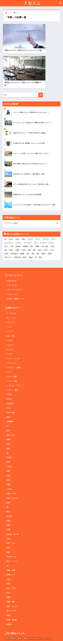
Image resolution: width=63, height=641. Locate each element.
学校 (8, 436)
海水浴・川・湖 (12, 495)
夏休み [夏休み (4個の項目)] (11, 208)
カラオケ (10, 300)
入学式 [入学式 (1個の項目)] (52, 205)
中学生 (9, 354)
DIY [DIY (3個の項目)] (5, 197)
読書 (8, 559)
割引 (8, 390)
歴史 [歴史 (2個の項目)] (28, 212)
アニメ (9, 286)
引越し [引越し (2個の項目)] (40, 208)
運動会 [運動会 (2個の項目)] (31, 216)
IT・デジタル (11, 272)
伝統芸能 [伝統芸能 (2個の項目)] (18, 205)
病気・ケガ (11, 504)
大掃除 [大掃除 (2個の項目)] (17, 208)
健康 (8, 377)
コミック (10, 304)
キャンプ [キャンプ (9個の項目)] (37, 197)
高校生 (9, 586)
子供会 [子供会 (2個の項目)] (23, 208)
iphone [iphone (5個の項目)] (11, 197)
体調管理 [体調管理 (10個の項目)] (25, 205)
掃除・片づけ (12, 454)
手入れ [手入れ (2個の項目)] (52, 208)
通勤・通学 (11, 563)
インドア (10, 290)
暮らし (9, 472)
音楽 (8, 577)
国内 (8, 404)
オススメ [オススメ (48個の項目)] (30, 197)
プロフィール (12, 253)
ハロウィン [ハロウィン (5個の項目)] (18, 201)
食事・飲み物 (12, 581)
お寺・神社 (11, 295)
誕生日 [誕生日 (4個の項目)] (24, 216)
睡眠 (8, 513)
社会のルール (12, 518)
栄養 (8, 481)
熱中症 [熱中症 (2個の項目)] (43, 212)
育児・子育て (12, 550)
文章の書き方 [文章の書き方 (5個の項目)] (14, 212)
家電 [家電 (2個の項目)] (29, 208)
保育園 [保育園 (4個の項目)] (37, 205)
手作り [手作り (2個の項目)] (46, 208)
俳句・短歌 (11, 372)
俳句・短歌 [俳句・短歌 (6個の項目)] (45, 205)
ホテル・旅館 (12, 336)
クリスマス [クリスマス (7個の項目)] (46, 197)
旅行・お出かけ (12, 459)
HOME (31, 632)
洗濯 (8, 491)
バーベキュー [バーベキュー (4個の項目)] (27, 201)
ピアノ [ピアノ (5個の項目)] (35, 201)
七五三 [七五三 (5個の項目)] (6, 205)
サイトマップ (12, 244)
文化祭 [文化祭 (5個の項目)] (6, 212)
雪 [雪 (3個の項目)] (35, 216)
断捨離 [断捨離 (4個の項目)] (22, 212)
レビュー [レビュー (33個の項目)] (51, 201)
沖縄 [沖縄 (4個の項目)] (33, 212)
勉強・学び (11, 395)
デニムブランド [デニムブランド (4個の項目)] (8, 201)
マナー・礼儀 (12, 340)
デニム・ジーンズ (13, 318)
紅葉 (8, 541)
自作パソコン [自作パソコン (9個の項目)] (8, 216)
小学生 (9, 450)
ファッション (12, 322)
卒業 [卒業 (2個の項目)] (5, 208)
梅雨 (8, 486)
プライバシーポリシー (15, 248)
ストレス (10, 309)
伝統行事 (10, 363)
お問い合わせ (12, 239)
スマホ (9, 313)
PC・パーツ (11, 277)
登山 (8, 509)
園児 (8, 409)
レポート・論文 (12, 350)
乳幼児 (9, 359)
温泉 (8, 500)
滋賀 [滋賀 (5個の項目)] (38, 212)
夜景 (8, 422)
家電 (8, 440)
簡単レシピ (11, 536)
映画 (8, 463)
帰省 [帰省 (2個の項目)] (34, 208)
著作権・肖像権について (16, 258)
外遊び (9, 418)
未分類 (9, 477)
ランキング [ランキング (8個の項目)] (43, 201)
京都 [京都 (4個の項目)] (12, 205)
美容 (8, 545)
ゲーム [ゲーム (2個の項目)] (53, 197)
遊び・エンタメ (12, 568)
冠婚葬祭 (10, 381)
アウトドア (11, 281)
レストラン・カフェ (14, 345)
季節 (8, 431)
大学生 (9, 427)
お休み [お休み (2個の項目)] (17, 197)
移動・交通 (11, 531)
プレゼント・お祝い (14, 327)
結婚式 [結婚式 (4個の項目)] (50, 212)
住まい (9, 368)
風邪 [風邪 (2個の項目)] (40, 216)
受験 (8, 400)
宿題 (8, 445)
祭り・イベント (12, 522)
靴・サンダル (12, 572)
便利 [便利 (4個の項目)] (31, 205)
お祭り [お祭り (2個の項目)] (23, 197)
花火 (8, 554)
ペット (9, 331)
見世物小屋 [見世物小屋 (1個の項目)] (17, 216)
